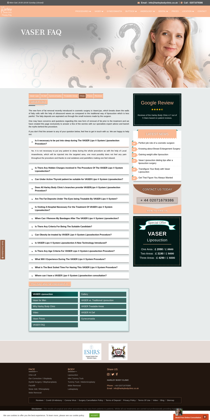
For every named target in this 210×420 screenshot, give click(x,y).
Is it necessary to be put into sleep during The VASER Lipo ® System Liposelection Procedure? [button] (77, 142)
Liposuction (73, 375)
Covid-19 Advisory (54, 401)
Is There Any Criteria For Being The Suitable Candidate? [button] (63, 227)
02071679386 (196, 3)
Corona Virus (70, 401)
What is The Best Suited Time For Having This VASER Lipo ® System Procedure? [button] (76, 268)
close (205, 417)
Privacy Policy (129, 401)
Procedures (83, 11)
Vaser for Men (39, 301)
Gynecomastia (114, 11)
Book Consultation (3, 249)
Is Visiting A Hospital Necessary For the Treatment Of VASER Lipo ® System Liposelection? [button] (73, 209)
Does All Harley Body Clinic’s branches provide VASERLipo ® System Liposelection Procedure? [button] (77, 189)
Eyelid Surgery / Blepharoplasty (43, 382)
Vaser (99, 11)
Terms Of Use (144, 401)
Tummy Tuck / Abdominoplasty (81, 382)
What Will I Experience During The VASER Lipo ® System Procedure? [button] (70, 260)
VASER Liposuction (43, 295)
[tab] (79, 143)
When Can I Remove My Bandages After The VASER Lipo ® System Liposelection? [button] (77, 219)
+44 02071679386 (123, 386)
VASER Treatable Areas (92, 307)
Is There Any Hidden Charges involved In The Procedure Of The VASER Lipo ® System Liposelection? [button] (79, 170)
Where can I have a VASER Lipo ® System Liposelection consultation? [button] (71, 276)
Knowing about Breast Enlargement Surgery (159, 149)
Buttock (131, 11)
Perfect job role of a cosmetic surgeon (156, 143)
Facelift (32, 386)
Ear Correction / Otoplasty (40, 379)
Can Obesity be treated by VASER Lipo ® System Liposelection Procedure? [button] (73, 235)
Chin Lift (32, 375)
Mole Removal (35, 393)
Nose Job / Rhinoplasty (39, 390)
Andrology (147, 11)
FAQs (88, 96)
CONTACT (202, 11)
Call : (185, 3)
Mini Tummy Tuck (76, 379)
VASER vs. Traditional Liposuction (97, 301)
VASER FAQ (39, 325)
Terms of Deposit (113, 401)
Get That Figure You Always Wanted (155, 178)
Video (35, 313)
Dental (163, 11)
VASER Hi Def (88, 313)
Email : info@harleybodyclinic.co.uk (158, 3)
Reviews (106, 96)
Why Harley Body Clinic (44, 307)
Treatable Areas (75, 96)
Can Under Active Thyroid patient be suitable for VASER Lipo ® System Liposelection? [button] (79, 180)
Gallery (84, 295)
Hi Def (45, 96)
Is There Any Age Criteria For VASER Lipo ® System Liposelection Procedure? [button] (75, 251)
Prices (175, 11)
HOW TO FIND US (157, 211)
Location (188, 11)
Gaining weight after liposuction (153, 154)
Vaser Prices (39, 319)
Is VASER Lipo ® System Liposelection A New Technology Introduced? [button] (71, 243)
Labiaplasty (73, 390)
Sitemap (170, 401)
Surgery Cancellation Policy (91, 401)
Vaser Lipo (35, 96)
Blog (162, 401)
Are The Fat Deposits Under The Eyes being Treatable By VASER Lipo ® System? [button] (76, 199)
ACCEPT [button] (94, 415)
